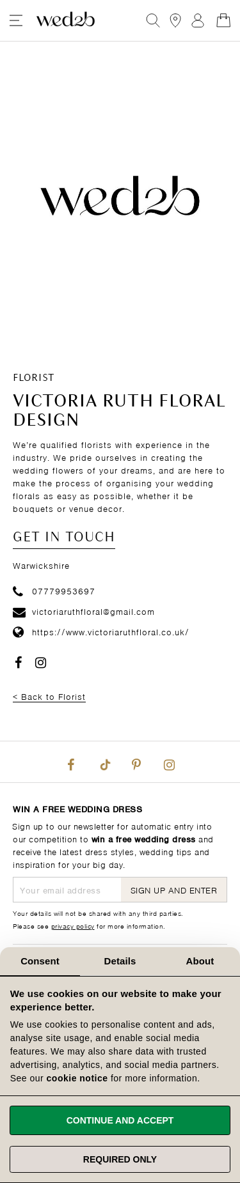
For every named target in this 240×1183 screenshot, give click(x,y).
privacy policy (73, 925)
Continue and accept (120, 1120)
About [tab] (200, 960)
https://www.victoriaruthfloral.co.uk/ (101, 631)
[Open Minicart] (223, 20)
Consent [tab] (40, 960)
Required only (120, 1159)
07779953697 (54, 590)
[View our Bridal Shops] (175, 20)
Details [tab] (120, 960)
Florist (33, 378)
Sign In (198, 20)
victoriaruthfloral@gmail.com (84, 610)
